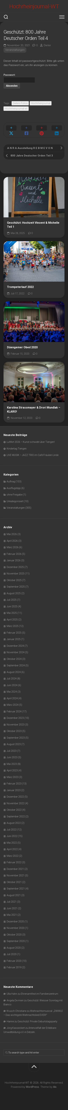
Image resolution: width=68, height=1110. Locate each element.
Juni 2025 (12, 606)
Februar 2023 (14, 783)
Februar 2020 (14, 960)
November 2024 (15, 652)
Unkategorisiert (15, 501)
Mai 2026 (12, 534)
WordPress (32, 1086)
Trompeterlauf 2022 (20, 287)
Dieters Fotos (20, 103)
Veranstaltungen (15, 49)
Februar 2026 (14, 554)
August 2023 (14, 744)
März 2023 (12, 777)
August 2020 (14, 947)
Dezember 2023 (15, 718)
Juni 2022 (12, 836)
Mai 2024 (12, 691)
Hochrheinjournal (40, 103)
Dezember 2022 (15, 796)
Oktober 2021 (14, 882)
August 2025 (14, 593)
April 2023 (12, 770)
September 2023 (16, 737)
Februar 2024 (14, 711)
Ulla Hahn (12, 993)
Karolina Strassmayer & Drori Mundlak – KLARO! (33, 409)
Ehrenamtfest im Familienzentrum (39, 993)
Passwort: (19, 78)
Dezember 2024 (15, 645)
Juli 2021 (12, 901)
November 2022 (15, 803)
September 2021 (16, 888)
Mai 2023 (12, 764)
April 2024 (12, 698)
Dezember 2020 (15, 921)
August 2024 (14, 672)
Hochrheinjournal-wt (16, 108)
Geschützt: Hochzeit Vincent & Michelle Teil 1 (33, 224)
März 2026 (12, 547)
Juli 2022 (12, 829)
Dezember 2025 (15, 567)
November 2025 (15, 573)
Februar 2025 (14, 632)
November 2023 (15, 724)
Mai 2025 (12, 613)
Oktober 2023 (14, 731)
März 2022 (12, 855)
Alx (54, 1086)
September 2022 (16, 816)
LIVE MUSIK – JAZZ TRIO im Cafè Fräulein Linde (33, 455)
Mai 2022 (12, 842)
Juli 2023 (12, 750)
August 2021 (14, 895)
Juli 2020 (12, 954)
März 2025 (12, 626)
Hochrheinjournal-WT (34, 6)
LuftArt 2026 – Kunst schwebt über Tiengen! (31, 442)
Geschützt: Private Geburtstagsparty (37, 1021)
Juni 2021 (12, 908)
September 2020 (16, 941)
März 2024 (12, 704)
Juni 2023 (12, 757)
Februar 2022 (14, 862)
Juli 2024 (12, 678)
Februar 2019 (14, 967)
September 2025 (16, 586)
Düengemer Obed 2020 (22, 347)
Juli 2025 (12, 599)
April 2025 (12, 619)
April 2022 (12, 849)
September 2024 (16, 665)
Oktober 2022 (14, 809)
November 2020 (15, 928)
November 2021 (15, 875)
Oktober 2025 (14, 580)
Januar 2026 (14, 560)
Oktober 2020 (14, 934)
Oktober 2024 (14, 659)
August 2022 (14, 823)
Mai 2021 (12, 914)
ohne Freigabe (14, 494)
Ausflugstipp (14, 488)
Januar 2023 (14, 790)
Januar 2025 (14, 639)
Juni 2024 (12, 685)
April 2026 (12, 540)
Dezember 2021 (15, 869)
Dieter (47, 45)
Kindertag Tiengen (17, 448)
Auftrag (11, 481)
